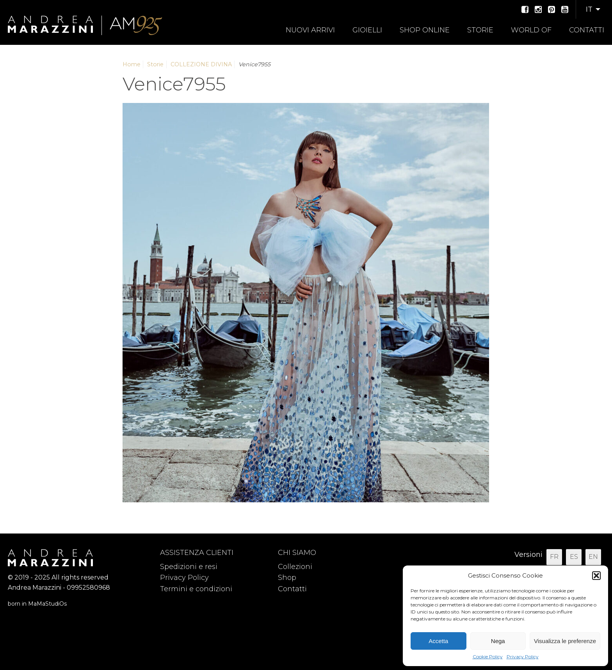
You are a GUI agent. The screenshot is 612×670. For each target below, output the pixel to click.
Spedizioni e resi (188, 566)
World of (531, 30)
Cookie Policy (488, 656)
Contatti (586, 30)
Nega (498, 641)
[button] (596, 576)
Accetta (438, 641)
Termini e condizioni (196, 589)
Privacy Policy (523, 656)
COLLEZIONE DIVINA (201, 64)
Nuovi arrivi (310, 30)
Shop (287, 577)
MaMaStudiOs (47, 603)
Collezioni (295, 566)
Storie (480, 30)
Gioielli (367, 30)
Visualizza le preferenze (565, 641)
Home (132, 64)
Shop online (425, 30)
